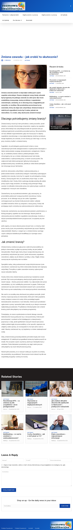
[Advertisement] (36, 37)
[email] (31, 506)
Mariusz (5, 409)
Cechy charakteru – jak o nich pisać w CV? (60, 104)
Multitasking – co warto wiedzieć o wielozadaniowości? (60, 97)
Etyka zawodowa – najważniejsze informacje (58, 436)
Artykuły (27, 60)
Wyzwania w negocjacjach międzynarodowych (58, 80)
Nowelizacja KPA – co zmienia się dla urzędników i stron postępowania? (60, 72)
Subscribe (64, 506)
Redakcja (8, 60)
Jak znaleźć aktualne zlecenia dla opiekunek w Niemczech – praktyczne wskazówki (60, 89)
